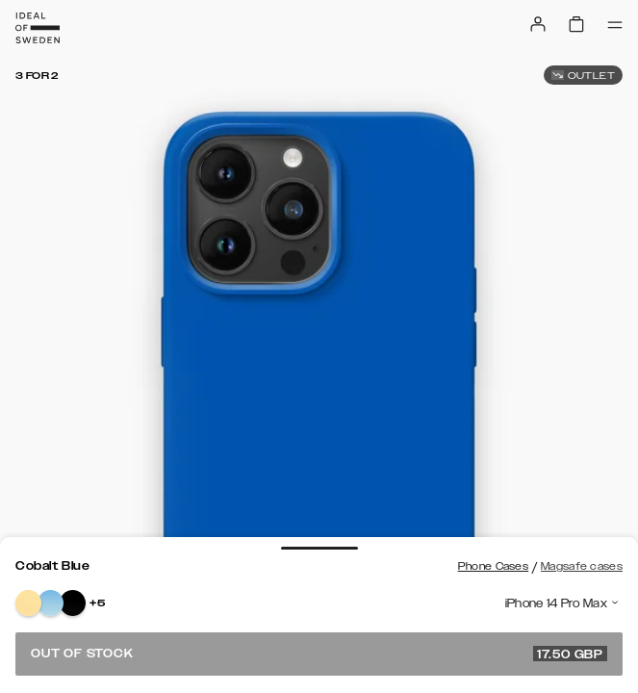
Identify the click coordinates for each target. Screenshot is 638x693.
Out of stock (319, 653)
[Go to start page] (37, 28)
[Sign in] (538, 24)
